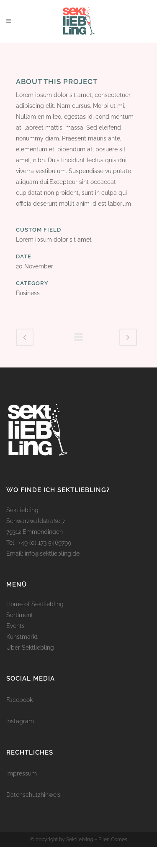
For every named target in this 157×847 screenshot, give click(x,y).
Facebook (19, 699)
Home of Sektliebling (35, 604)
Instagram (20, 721)
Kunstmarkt (22, 636)
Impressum (21, 773)
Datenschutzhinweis (33, 794)
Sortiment (19, 615)
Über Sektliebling (30, 647)
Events (15, 625)
